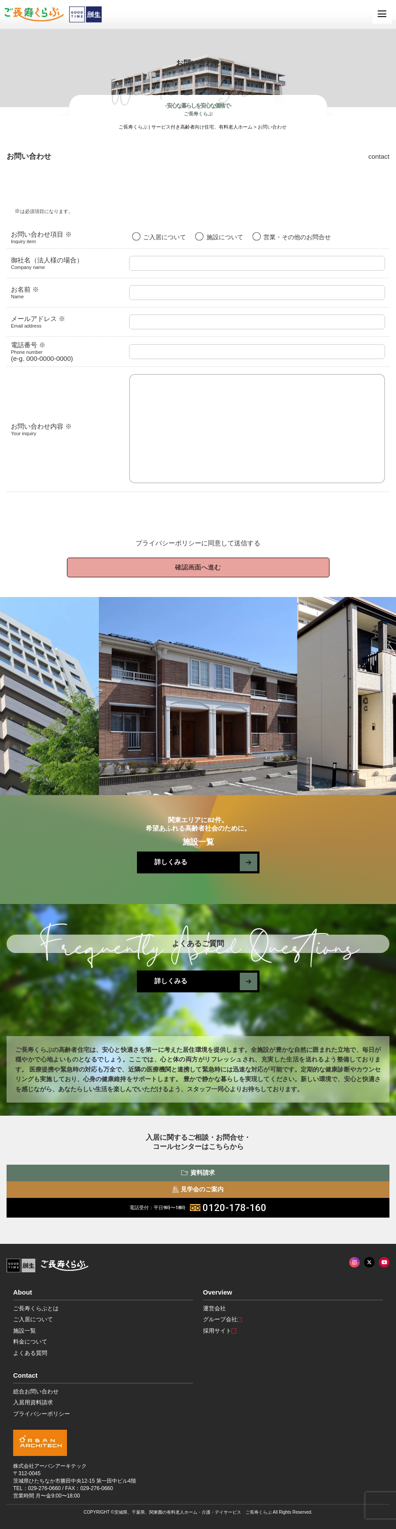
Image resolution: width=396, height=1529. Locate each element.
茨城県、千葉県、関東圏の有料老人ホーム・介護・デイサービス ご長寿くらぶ (193, 1512)
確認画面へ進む (198, 567)
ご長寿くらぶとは (36, 1308)
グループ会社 (222, 1319)
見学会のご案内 (198, 1189)
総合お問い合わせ (36, 1391)
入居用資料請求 (33, 1402)
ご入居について (33, 1319)
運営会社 (214, 1308)
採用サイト (219, 1330)
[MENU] (382, 14)
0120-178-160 (198, 1207)
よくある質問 (30, 1353)
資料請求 (197, 1172)
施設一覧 (24, 1330)
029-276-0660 (44, 1488)
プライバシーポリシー (168, 543)
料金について (30, 1341)
